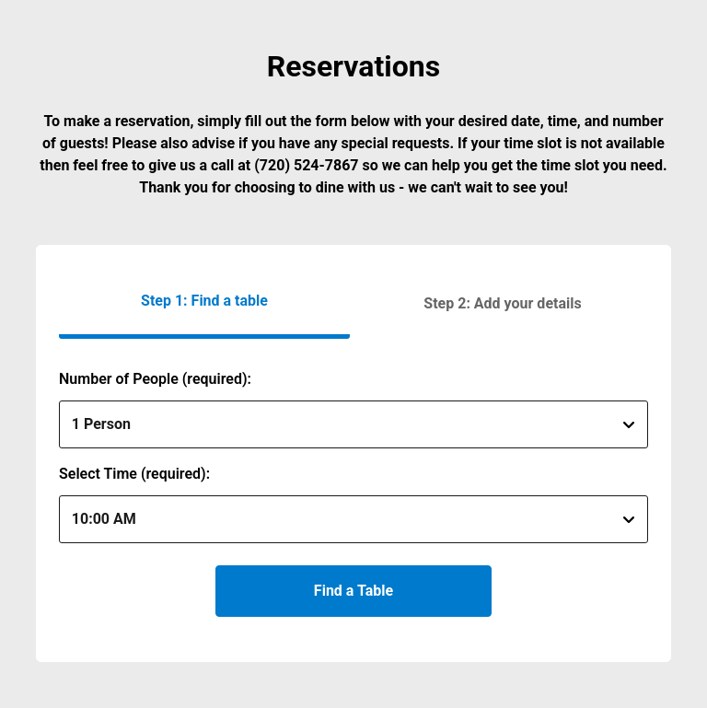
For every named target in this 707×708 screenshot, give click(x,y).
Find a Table (353, 590)
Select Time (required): (134, 473)
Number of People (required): (155, 379)
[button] (502, 303)
